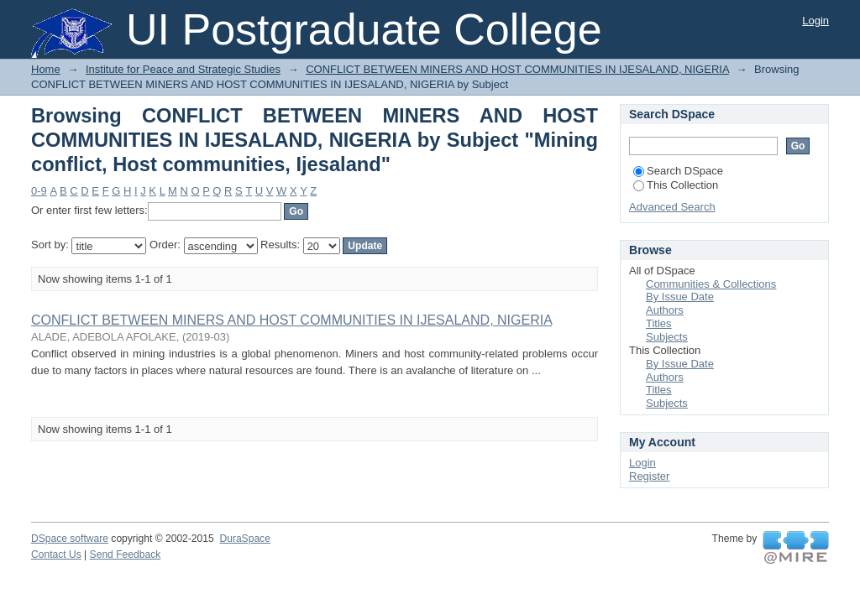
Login (815, 20)
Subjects (667, 337)
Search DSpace (678, 170)
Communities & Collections (711, 284)
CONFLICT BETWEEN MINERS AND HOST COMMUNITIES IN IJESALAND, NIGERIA (517, 69)
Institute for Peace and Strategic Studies (183, 69)
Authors (665, 310)
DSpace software (69, 538)
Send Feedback (125, 554)
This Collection (675, 185)
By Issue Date (680, 296)
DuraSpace (244, 538)
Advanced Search (672, 206)
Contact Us (56, 554)
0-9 (39, 191)
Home (45, 69)
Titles (659, 323)
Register (649, 476)
